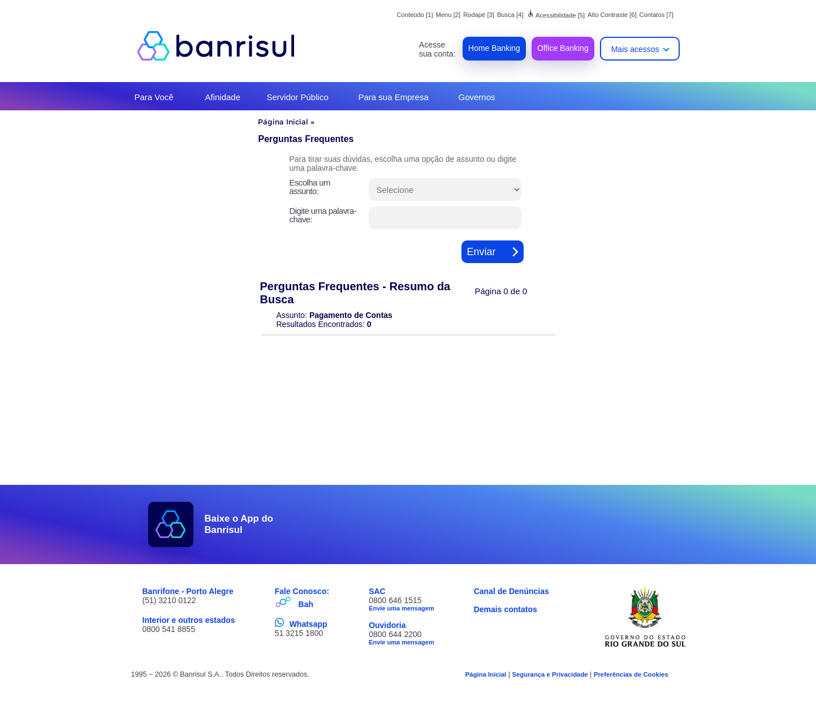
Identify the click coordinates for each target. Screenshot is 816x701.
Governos (477, 97)
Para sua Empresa (394, 97)
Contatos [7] (656, 14)
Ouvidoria (387, 625)
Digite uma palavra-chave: (323, 215)
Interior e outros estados (189, 620)
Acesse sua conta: (437, 49)
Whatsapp (308, 624)
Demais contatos (505, 609)
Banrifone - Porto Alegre (188, 591)
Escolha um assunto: (310, 186)
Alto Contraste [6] (612, 14)
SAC (377, 591)
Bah (306, 604)
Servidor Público (298, 97)
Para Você (154, 97)
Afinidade (223, 97)
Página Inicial (283, 121)
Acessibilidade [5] (555, 15)
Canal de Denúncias (511, 591)
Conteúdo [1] (415, 14)
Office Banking (563, 48)
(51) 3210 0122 (169, 600)
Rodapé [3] (478, 14)
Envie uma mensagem (401, 608)
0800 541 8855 (169, 629)
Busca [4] (510, 14)
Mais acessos (635, 49)
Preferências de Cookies (631, 674)
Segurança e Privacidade (550, 674)
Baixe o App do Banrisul (239, 524)
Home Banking (494, 48)
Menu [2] (448, 14)
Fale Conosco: (302, 591)
